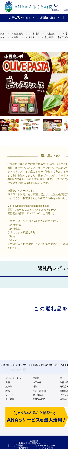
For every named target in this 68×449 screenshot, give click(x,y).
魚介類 (8, 386)
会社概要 (34, 441)
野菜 (7, 390)
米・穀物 (9, 399)
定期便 (36, 378)
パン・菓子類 (39, 390)
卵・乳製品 (38, 395)
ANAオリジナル (13, 378)
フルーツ (9, 395)
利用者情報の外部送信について (34, 443)
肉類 (7, 382)
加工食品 (37, 382)
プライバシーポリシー (44, 445)
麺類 (35, 386)
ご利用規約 (18, 445)
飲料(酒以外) (39, 399)
